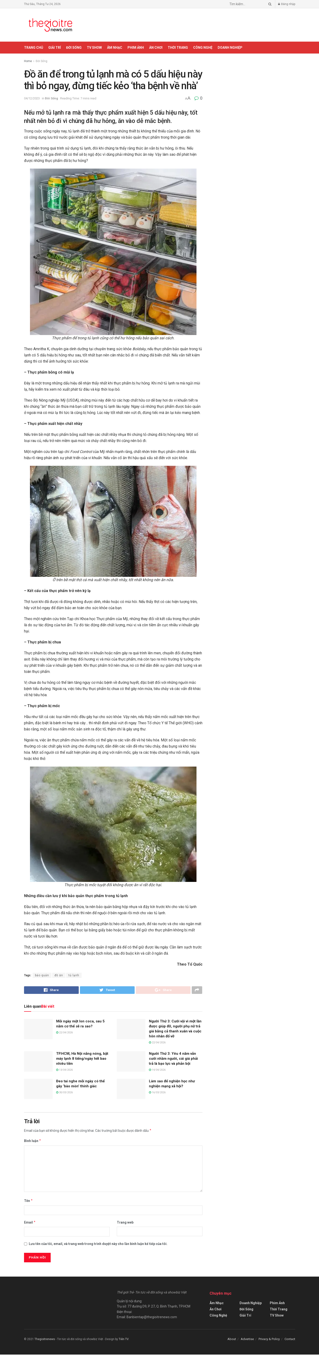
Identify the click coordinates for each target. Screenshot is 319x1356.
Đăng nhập (286, 4)
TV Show (94, 47)
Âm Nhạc (114, 47)
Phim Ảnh (136, 47)
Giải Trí (54, 47)
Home (28, 61)
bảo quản (42, 975)
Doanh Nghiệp (230, 47)
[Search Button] (269, 4)
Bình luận (32, 1142)
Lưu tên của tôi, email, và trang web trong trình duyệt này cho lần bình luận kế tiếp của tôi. (98, 1245)
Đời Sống (74, 47)
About (231, 1340)
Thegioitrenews (45, 1340)
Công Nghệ (202, 47)
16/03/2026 (157, 1093)
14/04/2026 (157, 1071)
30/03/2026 (64, 1093)
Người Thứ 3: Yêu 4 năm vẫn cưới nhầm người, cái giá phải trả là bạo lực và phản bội (173, 1060)
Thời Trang (178, 47)
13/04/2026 (64, 1071)
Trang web (125, 1224)
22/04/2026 (64, 1033)
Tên (28, 1202)
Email (30, 1223)
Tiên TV (123, 1340)
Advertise (247, 1340)
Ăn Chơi (155, 47)
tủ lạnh (74, 975)
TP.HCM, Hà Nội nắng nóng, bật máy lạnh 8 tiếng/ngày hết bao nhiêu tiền (82, 1060)
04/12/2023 (32, 98)
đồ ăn (58, 975)
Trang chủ (33, 47)
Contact (290, 1340)
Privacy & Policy (269, 1340)
